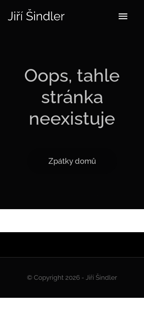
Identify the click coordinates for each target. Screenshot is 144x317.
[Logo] (36, 11)
